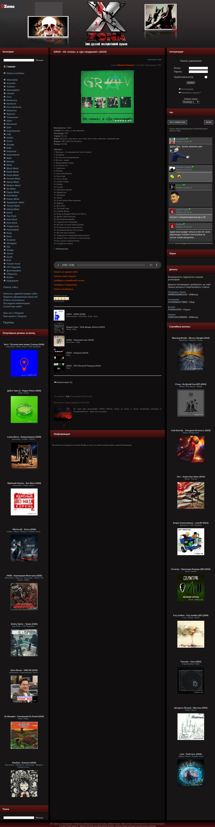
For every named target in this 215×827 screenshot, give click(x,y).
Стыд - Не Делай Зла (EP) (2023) (190, 384)
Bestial (171, 307)
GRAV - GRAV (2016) (75, 314)
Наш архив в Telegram (15, 316)
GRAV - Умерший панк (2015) (80, 340)
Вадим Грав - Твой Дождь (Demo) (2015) (85, 327)
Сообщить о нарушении (65, 285)
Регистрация (187, 89)
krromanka (173, 299)
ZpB (68, 396)
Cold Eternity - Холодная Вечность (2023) (191, 430)
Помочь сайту (10, 287)
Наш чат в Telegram (13, 313)
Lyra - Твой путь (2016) (191, 754)
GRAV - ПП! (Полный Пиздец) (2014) (83, 366)
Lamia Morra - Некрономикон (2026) (24, 437)
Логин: (177, 68)
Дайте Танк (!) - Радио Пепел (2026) (24, 391)
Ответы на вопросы (14, 300)
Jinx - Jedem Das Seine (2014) (191, 477)
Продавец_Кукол (177, 292)
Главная (11, 66)
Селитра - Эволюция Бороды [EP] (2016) (191, 569)
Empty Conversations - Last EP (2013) (191, 523)
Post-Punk (152, 60)
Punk (159, 60)
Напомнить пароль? (191, 93)
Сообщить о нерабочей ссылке (69, 280)
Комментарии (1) (63, 382)
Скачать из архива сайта (66, 272)
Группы (8, 322)
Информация (62, 249)
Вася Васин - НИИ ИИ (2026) (24, 670)
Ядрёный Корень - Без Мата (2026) (24, 483)
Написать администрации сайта (20, 293)
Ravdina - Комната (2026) (24, 763)
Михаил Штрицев (125, 65)
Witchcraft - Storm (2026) (24, 529)
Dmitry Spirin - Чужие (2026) (24, 624)
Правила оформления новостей (20, 297)
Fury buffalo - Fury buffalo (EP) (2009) (191, 615)
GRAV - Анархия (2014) (77, 353)
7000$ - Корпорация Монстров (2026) (24, 576)
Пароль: (178, 71)
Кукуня (171, 314)
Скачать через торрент (65, 276)
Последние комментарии (16, 303)
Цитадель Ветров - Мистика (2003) (190, 708)
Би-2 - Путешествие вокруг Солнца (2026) (24, 344)
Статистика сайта (12, 306)
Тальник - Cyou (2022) (190, 662)
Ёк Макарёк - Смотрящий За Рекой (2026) (24, 716)
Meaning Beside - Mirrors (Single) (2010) (191, 338)
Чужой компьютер (183, 77)
